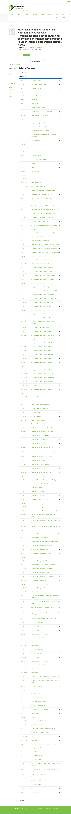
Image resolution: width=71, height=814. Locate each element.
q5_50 (22, 775)
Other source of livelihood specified (40, 115)
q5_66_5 (23, 283)
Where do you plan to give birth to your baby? (42, 206)
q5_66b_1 (23, 331)
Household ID (34, 99)
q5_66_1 (23, 267)
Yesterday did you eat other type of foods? (42, 472)
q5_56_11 (23, 572)
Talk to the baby (35, 713)
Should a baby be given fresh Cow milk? (41, 561)
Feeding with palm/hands (37, 638)
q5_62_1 (23, 622)
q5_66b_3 (23, 339)
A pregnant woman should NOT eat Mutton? (42, 343)
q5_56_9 (23, 564)
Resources (50, 14)
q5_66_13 (23, 314)
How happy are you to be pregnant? (40, 130)
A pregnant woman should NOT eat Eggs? (41, 331)
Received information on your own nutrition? (42, 233)
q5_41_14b (24, 740)
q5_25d (23, 435)
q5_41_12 (23, 728)
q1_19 (22, 134)
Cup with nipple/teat (36, 626)
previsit (23, 796)
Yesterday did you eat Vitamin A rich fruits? (42, 456)
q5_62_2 (23, 626)
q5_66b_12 (24, 373)
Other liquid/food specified (38, 592)
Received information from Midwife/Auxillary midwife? (45, 244)
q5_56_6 (23, 553)
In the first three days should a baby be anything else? (44, 530)
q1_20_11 (23, 179)
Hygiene (10, 87)
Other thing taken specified (38, 420)
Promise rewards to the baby (38, 701)
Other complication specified (38, 186)
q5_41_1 (23, 686)
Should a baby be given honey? (39, 580)
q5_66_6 (23, 287)
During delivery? (35, 751)
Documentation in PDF (49, 53)
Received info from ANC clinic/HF (39, 484)
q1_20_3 (23, 148)
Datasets (26, 14)
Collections (34, 14)
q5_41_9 (23, 717)
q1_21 (22, 119)
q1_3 (22, 96)
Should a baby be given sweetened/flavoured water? (44, 541)
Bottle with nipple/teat (37, 622)
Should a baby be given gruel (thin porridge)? (42, 576)
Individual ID (34, 103)
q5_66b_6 (23, 350)
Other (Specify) (35, 393)
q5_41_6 (23, 705)
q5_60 (22, 618)
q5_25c (23, 431)
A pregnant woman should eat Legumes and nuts (43, 275)
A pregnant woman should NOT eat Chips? (42, 366)
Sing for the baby (35, 717)
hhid (22, 99)
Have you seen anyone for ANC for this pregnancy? (44, 190)
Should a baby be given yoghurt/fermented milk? (43, 564)
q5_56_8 (23, 561)
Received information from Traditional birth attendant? (45, 248)
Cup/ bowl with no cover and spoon (40, 634)
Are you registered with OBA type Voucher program (44, 225)
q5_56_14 (23, 584)
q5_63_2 (23, 240)
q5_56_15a (24, 588)
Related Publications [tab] (15, 64)
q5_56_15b (24, 592)
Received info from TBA (37, 487)
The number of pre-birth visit (38, 796)
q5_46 (22, 744)
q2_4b (22, 202)
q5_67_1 (23, 401)
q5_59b (23, 613)
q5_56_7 (23, 557)
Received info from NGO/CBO (38, 491)
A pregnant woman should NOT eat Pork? (41, 346)
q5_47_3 (23, 755)
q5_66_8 (23, 294)
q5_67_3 (23, 408)
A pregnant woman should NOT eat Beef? (41, 339)
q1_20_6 (23, 159)
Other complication (36, 182)
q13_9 (22, 784)
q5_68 (22, 676)
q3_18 (22, 229)
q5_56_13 (23, 580)
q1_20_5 (23, 155)
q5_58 (22, 601)
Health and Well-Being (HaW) (36, 47)
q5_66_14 (23, 318)
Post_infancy (11, 93)
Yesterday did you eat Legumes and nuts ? (42, 431)
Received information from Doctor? (40, 236)
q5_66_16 (23, 327)
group (22, 788)
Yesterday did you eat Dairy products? (40, 435)
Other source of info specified (38, 507)
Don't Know (34, 385)
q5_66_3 (23, 275)
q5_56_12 (23, 576)
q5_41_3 (23, 694)
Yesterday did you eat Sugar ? (38, 468)
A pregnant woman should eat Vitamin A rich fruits (44, 298)
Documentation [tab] (25, 61)
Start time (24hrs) (35, 92)
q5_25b (23, 428)
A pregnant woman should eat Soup (40, 314)
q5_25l (22, 468)
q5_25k (23, 464)
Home (12, 14)
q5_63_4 (23, 248)
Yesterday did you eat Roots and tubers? (41, 428)
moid (22, 84)
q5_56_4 (23, 545)
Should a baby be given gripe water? (40, 557)
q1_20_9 (23, 171)
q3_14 (22, 209)
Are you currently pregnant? (38, 123)
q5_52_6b (23, 507)
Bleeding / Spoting (36, 155)
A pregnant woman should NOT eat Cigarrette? (43, 377)
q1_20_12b (24, 186)
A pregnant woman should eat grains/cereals (42, 267)
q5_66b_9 (23, 362)
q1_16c (23, 126)
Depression (34, 152)
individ (22, 103)
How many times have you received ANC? (41, 194)
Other (32, 641)
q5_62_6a (23, 641)
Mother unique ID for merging (38, 84)
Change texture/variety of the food (40, 732)
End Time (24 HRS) (36, 784)
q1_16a (23, 123)
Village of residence (36, 88)
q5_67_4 (23, 412)
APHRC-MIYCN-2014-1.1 (43, 25)
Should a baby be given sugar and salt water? (42, 545)
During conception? (36, 759)
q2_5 (22, 194)
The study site (35, 792)
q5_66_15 (23, 321)
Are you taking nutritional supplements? (41, 401)
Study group (34, 788)
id (21, 80)
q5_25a (23, 424)
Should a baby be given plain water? (40, 537)
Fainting (33, 167)
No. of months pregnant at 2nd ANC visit (41, 202)
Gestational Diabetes (36, 144)
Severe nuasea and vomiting (38, 159)
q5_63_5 (23, 252)
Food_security (12, 80)
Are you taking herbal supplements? (40, 404)
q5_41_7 (23, 709)
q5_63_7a (23, 260)
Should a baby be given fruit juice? (40, 549)
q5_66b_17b (24, 397)
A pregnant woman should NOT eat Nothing (42, 389)
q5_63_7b (23, 263)
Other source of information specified (40, 263)
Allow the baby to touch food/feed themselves (43, 728)
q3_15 (22, 213)
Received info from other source (39, 503)
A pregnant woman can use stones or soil (41, 327)
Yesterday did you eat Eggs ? (38, 443)
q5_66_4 (23, 279)
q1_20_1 (23, 140)
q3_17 (22, 225)
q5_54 (22, 520)
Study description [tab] (14, 61)
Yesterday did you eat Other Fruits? (40, 460)
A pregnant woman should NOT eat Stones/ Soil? (43, 381)
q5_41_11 (23, 724)
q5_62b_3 (23, 657)
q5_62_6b (23, 645)
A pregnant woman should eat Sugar (40, 310)
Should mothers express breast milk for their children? (45, 676)
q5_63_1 (23, 236)
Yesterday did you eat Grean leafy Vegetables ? (43, 447)
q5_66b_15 (24, 385)
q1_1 (22, 92)
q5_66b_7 (23, 354)
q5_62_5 (23, 638)
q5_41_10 (23, 721)
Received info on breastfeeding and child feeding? (43, 480)
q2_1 (22, 190)
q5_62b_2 (23, 653)
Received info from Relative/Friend (40, 499)
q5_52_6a (23, 503)
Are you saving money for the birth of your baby (43, 213)
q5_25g (23, 447)
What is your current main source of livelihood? (43, 111)
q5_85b (23, 514)
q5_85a (23, 511)
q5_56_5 (23, 549)
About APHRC (19, 15)
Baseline (10, 74)
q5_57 (22, 595)
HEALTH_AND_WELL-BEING (31, 25)
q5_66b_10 (24, 366)
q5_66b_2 (23, 335)
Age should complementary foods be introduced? (43, 618)
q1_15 (22, 107)
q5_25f (23, 443)
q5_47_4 (23, 759)
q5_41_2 (23, 690)
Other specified (35, 397)
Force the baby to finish (37, 697)
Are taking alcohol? (36, 412)
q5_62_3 (23, 630)
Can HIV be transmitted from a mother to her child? (44, 744)
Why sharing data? (63, 16)
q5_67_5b (23, 420)
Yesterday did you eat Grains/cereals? (40, 424)
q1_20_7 (23, 163)
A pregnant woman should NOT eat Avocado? (42, 335)
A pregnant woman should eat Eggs (40, 287)
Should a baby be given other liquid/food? (41, 588)
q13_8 (22, 780)
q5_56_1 (23, 534)
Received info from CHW (37, 495)
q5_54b (23, 526)
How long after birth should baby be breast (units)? (44, 511)
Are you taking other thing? (38, 416)
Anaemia (33, 148)
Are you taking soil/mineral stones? (40, 408)
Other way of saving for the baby (39, 221)
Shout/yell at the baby (36, 686)
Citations (42, 14)
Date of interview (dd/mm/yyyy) (39, 96)
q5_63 (22, 233)
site (22, 792)
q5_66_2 (23, 271)
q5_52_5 (23, 499)
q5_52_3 (23, 491)
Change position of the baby (38, 705)
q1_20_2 (23, 144)
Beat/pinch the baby (36, 690)
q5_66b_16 (24, 389)
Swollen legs (34, 175)
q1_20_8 (23, 167)
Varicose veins (35, 171)
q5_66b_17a (24, 393)
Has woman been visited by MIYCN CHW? (41, 119)
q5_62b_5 (23, 665)
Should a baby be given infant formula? (41, 572)
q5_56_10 (23, 568)
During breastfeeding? (37, 755)
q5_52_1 (23, 484)
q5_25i (22, 456)
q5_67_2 (23, 404)
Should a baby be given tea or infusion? (41, 553)
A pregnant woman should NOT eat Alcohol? (42, 373)
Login (67, 1)
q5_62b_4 (23, 661)
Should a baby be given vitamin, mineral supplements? (45, 534)
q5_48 (22, 763)
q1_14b (23, 115)
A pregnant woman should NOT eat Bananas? (42, 358)
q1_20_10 (23, 175)
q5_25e (23, 439)
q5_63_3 (23, 244)
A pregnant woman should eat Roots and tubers (43, 271)
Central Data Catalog (18, 25)
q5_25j (22, 460)
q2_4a (22, 198)
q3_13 (22, 206)
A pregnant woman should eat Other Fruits (42, 302)
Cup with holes (35, 630)
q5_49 (22, 769)
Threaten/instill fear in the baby (39, 694)
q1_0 (22, 88)
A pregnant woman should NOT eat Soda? (41, 362)
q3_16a (23, 217)
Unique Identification (36, 80)
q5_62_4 (23, 634)
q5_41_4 (23, 697)
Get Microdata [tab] (47, 61)
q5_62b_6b (24, 672)
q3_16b (23, 221)
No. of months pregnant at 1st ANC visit (41, 198)
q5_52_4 (23, 495)
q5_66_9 (23, 298)
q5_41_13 (23, 732)
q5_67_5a (23, 416)
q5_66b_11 (24, 370)
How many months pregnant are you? (40, 126)
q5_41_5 (23, 701)
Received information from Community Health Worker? (45, 256)
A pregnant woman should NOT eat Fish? (41, 350)
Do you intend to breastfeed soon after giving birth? (44, 526)
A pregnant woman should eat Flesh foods (42, 283)
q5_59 (22, 607)
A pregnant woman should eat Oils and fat (42, 306)
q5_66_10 (23, 302)
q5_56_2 (23, 537)
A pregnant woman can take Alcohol (40, 318)
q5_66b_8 (23, 358)
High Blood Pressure (36, 140)
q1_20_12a (24, 182)
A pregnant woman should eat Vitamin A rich (42, 294)
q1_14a (23, 111)
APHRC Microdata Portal (21, 809)
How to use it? (57, 17)
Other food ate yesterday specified (40, 476)
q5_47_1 (23, 748)
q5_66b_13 (24, 377)
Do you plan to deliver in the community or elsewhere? (45, 209)
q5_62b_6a (24, 669)
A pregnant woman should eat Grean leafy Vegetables (44, 291)
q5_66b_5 (23, 346)
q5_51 (22, 480)
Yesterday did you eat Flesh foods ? (40, 439)
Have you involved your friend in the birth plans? (43, 229)
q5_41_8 (23, 713)
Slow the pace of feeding (37, 724)
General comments (36, 780)
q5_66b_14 (24, 381)
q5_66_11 (23, 306)
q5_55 (22, 530)
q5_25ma (23, 472)
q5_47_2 (23, 751)
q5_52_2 (23, 487)
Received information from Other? (39, 260)
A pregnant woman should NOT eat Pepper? (42, 370)
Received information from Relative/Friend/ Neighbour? (45, 252)
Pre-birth (10, 96)
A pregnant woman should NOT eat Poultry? (42, 354)
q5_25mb (23, 476)
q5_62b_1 (23, 649)
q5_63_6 (23, 256)
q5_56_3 (23, 541)
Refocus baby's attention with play (40, 721)
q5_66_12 (23, 310)
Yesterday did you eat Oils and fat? (40, 464)
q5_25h (23, 451)
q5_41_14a (24, 736)
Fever (32, 179)
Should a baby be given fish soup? (40, 584)
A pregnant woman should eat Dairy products (42, 279)
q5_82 (22, 680)
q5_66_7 (23, 291)
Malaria (33, 163)
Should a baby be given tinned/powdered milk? (43, 568)
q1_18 (22, 130)
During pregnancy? (36, 748)
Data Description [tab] (36, 61)
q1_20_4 (23, 152)
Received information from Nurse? (40, 240)
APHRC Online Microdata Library (19, 11)
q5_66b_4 (23, 343)
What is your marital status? (38, 107)
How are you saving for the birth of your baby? (43, 217)
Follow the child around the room (39, 709)
